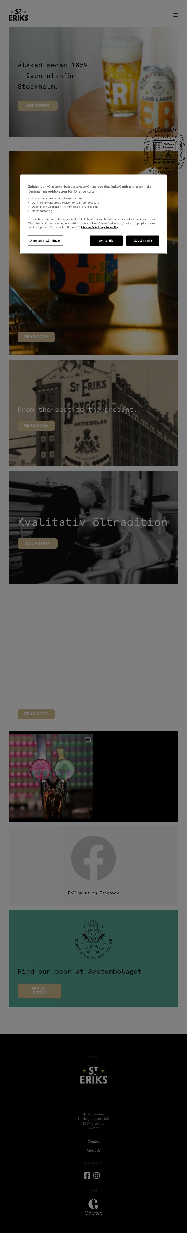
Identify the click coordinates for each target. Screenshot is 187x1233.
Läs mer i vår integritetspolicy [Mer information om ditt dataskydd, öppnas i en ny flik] (99, 227)
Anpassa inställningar (45, 240)
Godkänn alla (143, 240)
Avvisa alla (106, 240)
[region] (93, 214)
